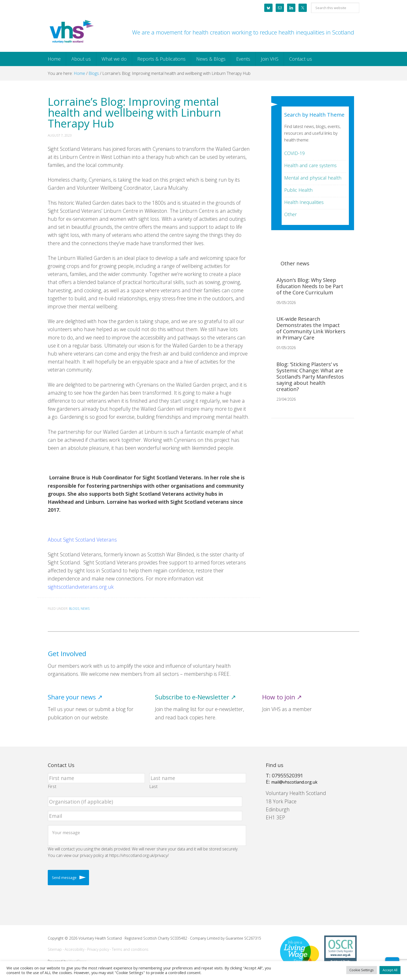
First (52, 786)
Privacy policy (98, 949)
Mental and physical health (312, 178)
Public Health (298, 190)
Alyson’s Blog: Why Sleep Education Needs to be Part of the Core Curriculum (309, 286)
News (85, 608)
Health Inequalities (304, 202)
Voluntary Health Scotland (71, 32)
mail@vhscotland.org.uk (294, 782)
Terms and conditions (130, 949)
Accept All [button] (390, 970)
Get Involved (67, 653)
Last (154, 786)
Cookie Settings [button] (361, 970)
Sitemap (55, 949)
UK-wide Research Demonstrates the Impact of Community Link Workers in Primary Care (310, 328)
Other (290, 214)
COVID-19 (294, 153)
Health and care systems (310, 165)
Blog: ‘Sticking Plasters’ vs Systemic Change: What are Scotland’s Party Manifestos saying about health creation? (310, 377)
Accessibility (74, 949)
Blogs (74, 608)
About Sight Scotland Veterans (82, 539)
